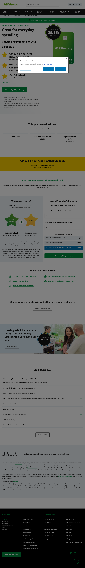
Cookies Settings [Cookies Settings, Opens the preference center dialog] (25, 68)
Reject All (48, 68)
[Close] (66, 59)
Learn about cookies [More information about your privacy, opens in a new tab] (48, 64)
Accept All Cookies (60, 68)
